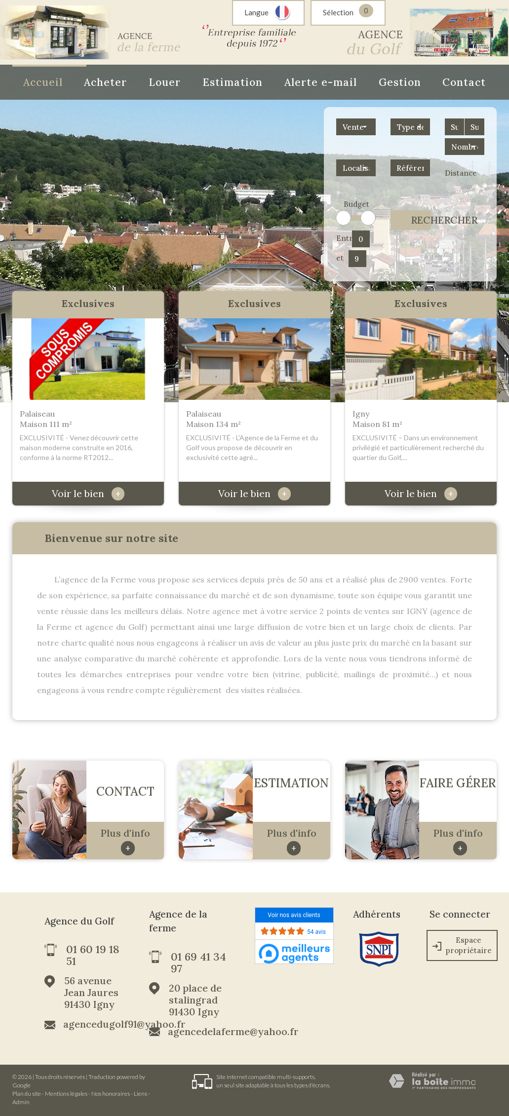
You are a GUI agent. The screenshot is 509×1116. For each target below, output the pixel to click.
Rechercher (421, 220)
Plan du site (26, 1093)
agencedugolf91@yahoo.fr (124, 1024)
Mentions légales (66, 1093)
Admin (21, 1102)
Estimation (232, 82)
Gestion (400, 82)
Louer (165, 82)
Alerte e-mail (320, 82)
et (340, 258)
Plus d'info (125, 841)
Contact (464, 82)
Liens (140, 1093)
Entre (342, 238)
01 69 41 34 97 (198, 962)
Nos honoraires (110, 1093)
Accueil (43, 82)
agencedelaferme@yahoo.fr (233, 1032)
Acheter (105, 82)
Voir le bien (88, 493)
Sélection (338, 12)
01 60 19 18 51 (92, 955)
